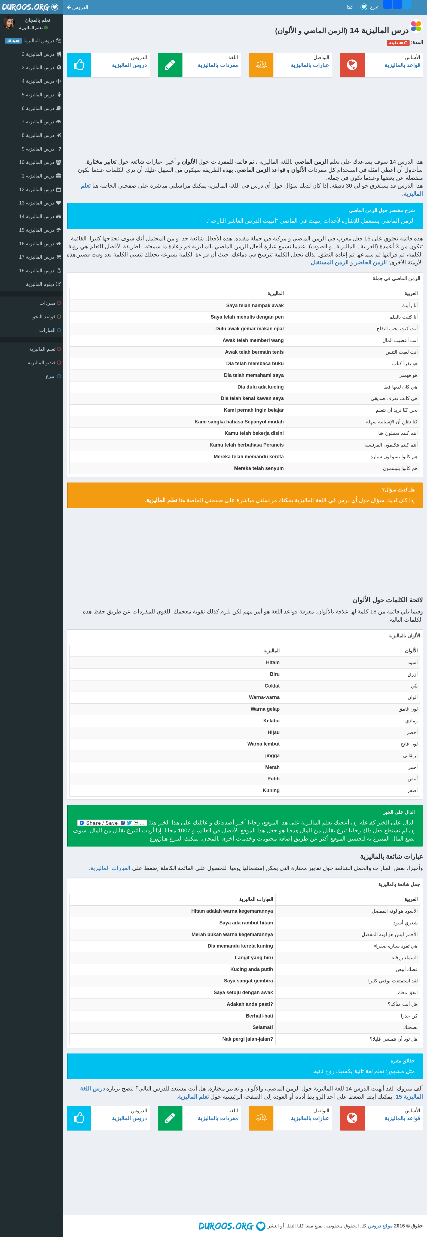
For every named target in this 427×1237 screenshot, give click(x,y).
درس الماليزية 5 (41, 94)
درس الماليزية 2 (41, 54)
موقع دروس (380, 1226)
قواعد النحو (47, 316)
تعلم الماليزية (33, 27)
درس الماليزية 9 (41, 149)
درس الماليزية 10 (40, 162)
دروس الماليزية (129, 65)
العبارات (50, 330)
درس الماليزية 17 (40, 257)
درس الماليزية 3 (41, 67)
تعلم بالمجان (37, 20)
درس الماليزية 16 (40, 243)
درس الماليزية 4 (41, 81)
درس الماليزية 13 (40, 203)
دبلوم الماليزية (43, 284)
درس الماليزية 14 (40, 216)
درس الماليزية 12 (40, 189)
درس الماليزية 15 (40, 230)
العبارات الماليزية (110, 868)
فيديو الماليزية (44, 362)
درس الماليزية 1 (41, 176)
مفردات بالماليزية (218, 65)
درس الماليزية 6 (41, 108)
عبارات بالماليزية (310, 65)
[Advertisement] (259, 119)
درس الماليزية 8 (41, 135)
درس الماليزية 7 (41, 121)
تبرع (53, 376)
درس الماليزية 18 (40, 270)
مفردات (50, 303)
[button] (77, 7)
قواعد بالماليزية (402, 65)
